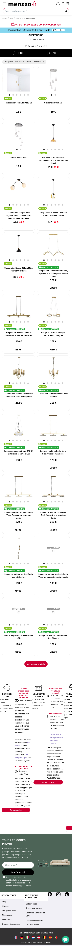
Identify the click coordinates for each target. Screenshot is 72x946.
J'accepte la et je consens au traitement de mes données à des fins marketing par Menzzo (17, 881)
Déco (11, 18)
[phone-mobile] (58, 4)
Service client (7, 920)
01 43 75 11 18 (57, 696)
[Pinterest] (67, 894)
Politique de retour (9, 911)
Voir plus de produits (36, 664)
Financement (7, 915)
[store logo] (31, 3)
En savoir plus (16, 810)
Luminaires (19, 18)
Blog (4, 902)
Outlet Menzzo (31, 904)
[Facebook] (50, 894)
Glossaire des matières (11, 924)
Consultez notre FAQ (23, 772)
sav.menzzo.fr (26, 700)
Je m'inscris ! (18, 872)
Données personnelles (34, 920)
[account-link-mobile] (64, 4)
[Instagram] (58, 894)
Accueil (4, 18)
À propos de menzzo (34, 908)
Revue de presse (32, 925)
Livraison (5, 906)
